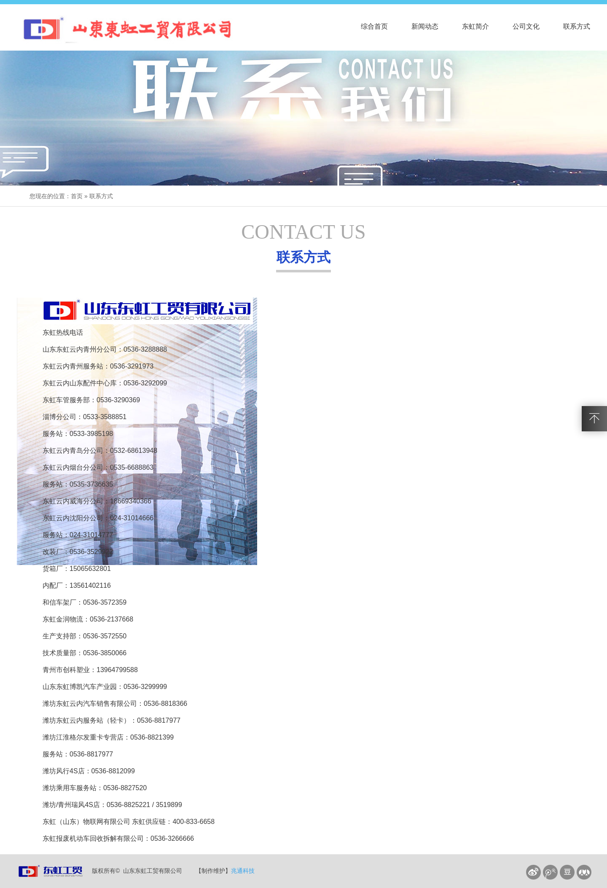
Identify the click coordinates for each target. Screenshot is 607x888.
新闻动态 (424, 26)
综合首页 (374, 26)
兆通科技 (243, 870)
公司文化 (526, 26)
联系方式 (576, 26)
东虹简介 (475, 26)
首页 (77, 196)
